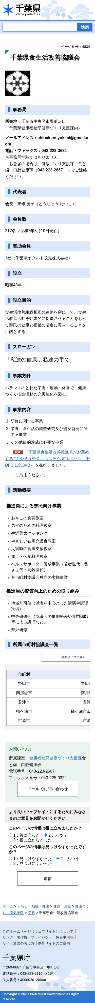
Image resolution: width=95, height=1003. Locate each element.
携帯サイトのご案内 (54, 943)
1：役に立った (26, 835)
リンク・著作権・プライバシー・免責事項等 (38, 937)
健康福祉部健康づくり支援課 (55, 758)
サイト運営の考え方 (18, 943)
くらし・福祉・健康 (33, 906)
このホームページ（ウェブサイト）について (38, 931)
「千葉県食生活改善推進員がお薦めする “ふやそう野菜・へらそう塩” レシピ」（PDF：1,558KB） (47, 458)
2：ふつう (57, 835)
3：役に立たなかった (32, 840)
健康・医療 (62, 906)
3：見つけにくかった (32, 863)
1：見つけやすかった (32, 858)
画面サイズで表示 (73, 657)
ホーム (8, 906)
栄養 (31, 913)
